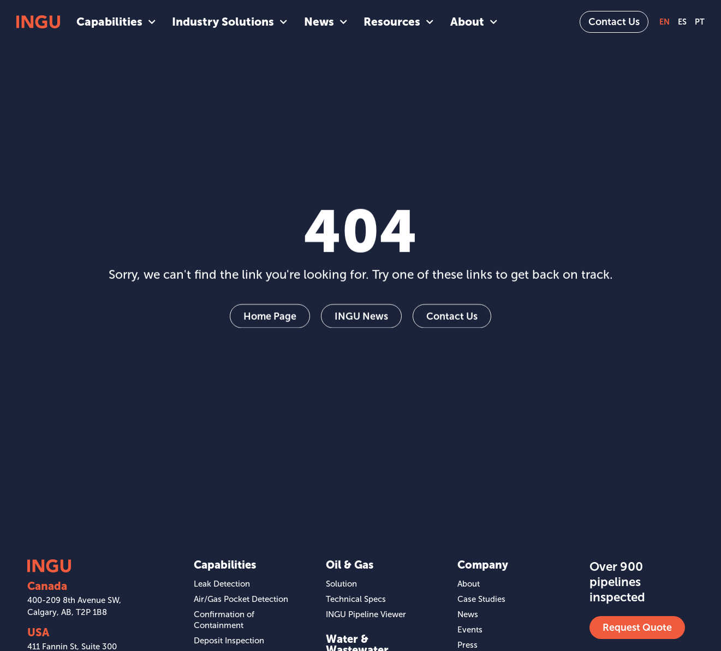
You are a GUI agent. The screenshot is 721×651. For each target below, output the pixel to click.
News (325, 22)
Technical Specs (356, 599)
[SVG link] (38, 21)
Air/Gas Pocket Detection (241, 599)
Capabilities (116, 22)
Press (467, 645)
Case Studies (481, 599)
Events (469, 630)
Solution (341, 584)
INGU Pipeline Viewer (366, 614)
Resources (398, 22)
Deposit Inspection (229, 641)
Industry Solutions (229, 22)
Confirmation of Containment (224, 620)
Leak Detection (222, 584)
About (473, 22)
